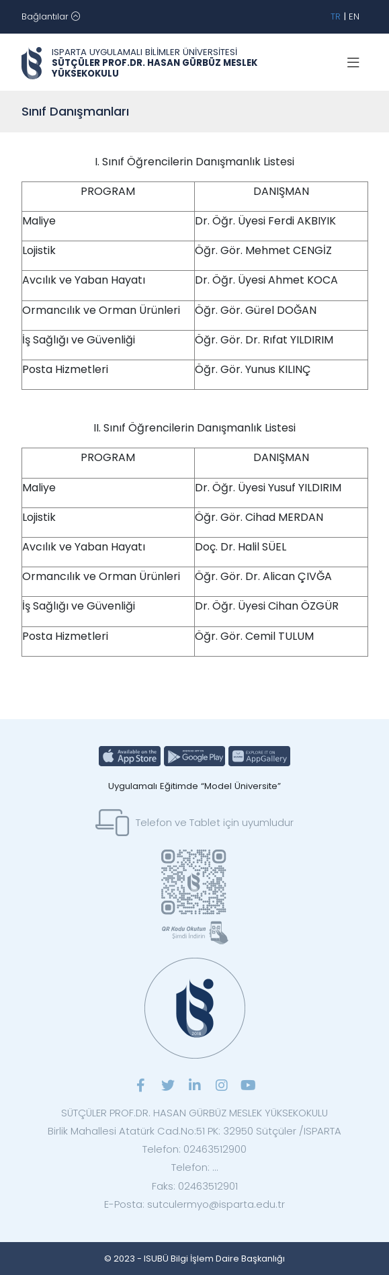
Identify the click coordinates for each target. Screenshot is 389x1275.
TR (336, 16)
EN (354, 16)
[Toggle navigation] (50, 17)
